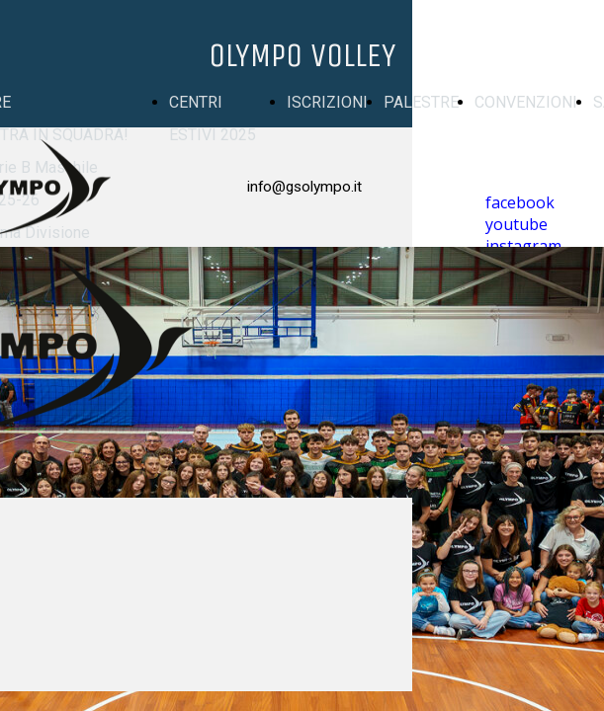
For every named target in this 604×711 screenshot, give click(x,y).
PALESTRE (421, 102)
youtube (516, 224)
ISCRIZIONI (327, 102)
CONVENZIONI (526, 102)
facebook (520, 202)
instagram (523, 246)
